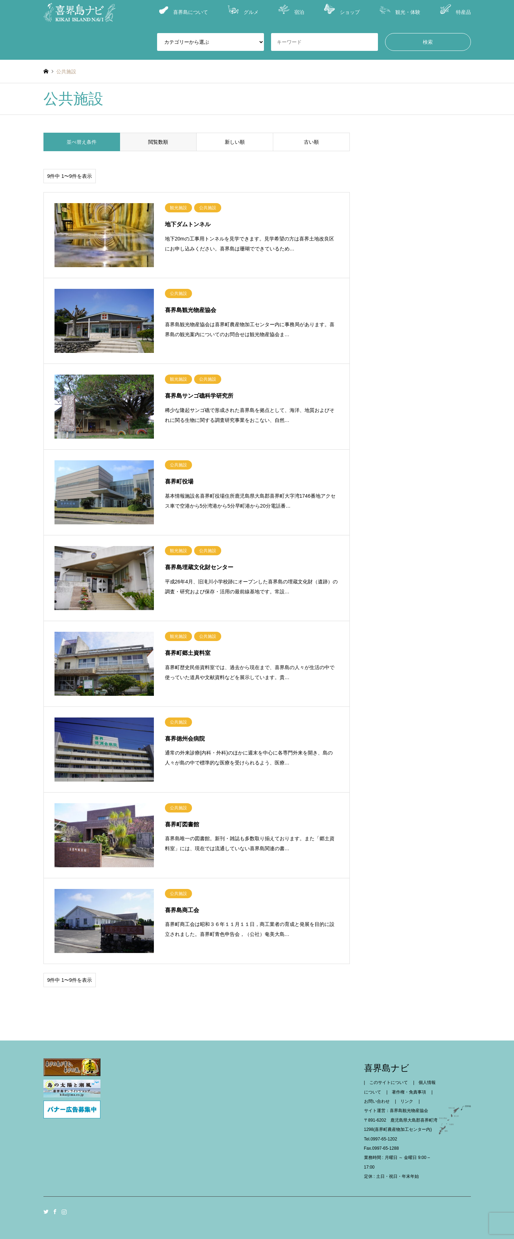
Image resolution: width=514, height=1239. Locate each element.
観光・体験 (400, 10)
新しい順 (235, 142)
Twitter (45, 1211)
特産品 (455, 9)
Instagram (64, 1211)
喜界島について (183, 10)
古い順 (311, 142)
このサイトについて (390, 1082)
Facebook (54, 1211)
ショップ (342, 9)
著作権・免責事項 (411, 1092)
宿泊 (291, 10)
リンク (408, 1101)
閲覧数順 (158, 142)
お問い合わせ (379, 1101)
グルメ (243, 10)
